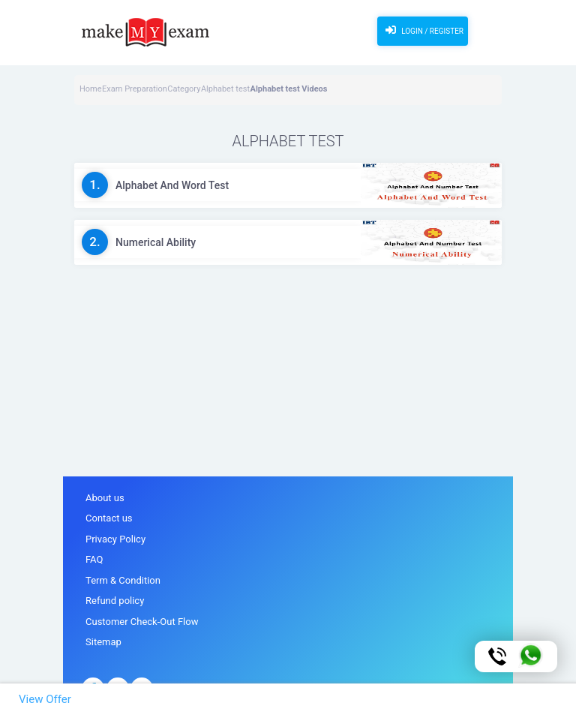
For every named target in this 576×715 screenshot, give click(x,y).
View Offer (45, 699)
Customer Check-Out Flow (142, 621)
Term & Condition (123, 580)
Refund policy (115, 600)
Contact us (109, 518)
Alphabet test (225, 89)
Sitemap (104, 641)
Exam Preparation (134, 89)
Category (183, 89)
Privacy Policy (116, 539)
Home (91, 89)
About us (105, 497)
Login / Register (423, 30)
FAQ (94, 559)
